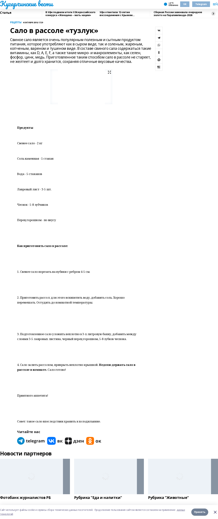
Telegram (201, 4)
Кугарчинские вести (26, 3)
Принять (199, 512)
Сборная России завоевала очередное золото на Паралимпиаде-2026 (178, 14)
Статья (5, 13)
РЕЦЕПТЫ (15, 22)
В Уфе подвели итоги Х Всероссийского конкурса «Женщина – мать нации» (70, 14)
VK (184, 4)
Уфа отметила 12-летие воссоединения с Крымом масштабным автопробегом (118, 14)
